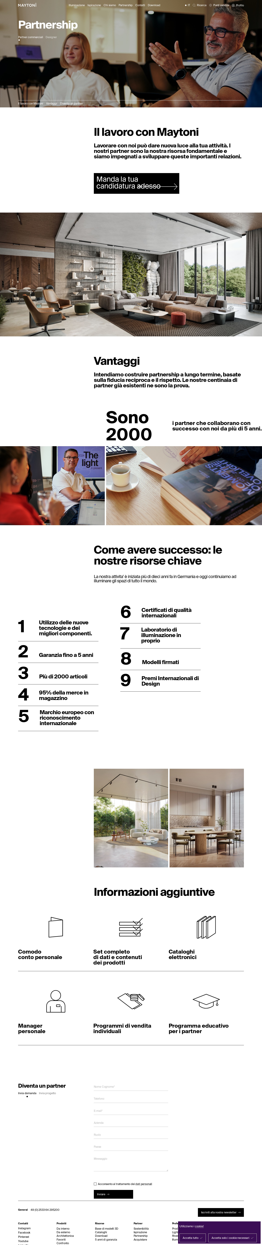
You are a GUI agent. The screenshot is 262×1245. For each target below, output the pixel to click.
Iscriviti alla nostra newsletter (219, 1212)
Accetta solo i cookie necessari (230, 1237)
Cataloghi (101, 1232)
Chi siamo (110, 5)
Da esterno (63, 1232)
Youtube (23, 1241)
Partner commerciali (30, 37)
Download (154, 5)
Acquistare (140, 1239)
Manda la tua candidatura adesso (128, 182)
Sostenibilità (141, 1228)
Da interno (63, 1228)
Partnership (126, 5)
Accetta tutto (190, 1237)
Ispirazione (94, 5)
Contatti (140, 5)
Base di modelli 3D (106, 1228)
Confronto (63, 1243)
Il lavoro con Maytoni (30, 103)
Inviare (101, 1194)
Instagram (24, 1228)
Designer (51, 37)
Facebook (24, 1232)
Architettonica (65, 1235)
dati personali (143, 1183)
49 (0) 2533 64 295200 (45, 1209)
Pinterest (23, 1236)
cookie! (199, 1226)
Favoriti (61, 1239)
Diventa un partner (71, 103)
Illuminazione (77, 5)
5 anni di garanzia (106, 1239)
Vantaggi (51, 103)
